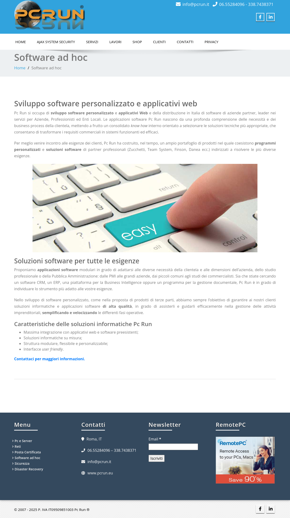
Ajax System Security (56, 41)
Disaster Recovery (29, 469)
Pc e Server (23, 441)
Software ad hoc (27, 458)
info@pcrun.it (195, 4)
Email (155, 439)
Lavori (115, 41)
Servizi (92, 41)
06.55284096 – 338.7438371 (112, 450)
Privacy (212, 41)
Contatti (185, 41)
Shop (137, 41)
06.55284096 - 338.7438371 (246, 4)
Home (20, 41)
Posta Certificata (28, 452)
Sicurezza (22, 463)
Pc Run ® (82, 509)
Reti (18, 446)
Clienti (159, 41)
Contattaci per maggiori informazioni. (49, 358)
